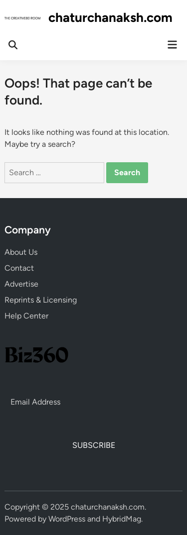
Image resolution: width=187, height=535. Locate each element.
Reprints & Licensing (40, 300)
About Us (20, 252)
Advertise (21, 284)
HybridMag (121, 519)
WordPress (66, 519)
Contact (19, 268)
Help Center (26, 316)
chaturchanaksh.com (110, 17)
